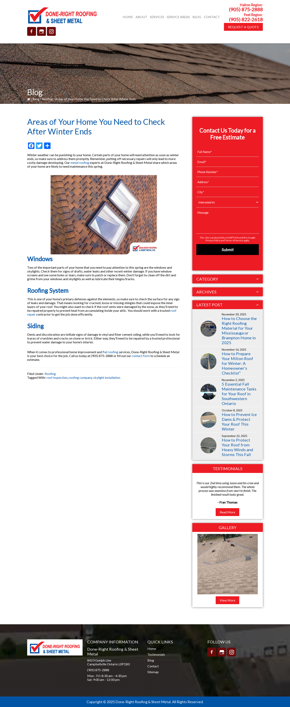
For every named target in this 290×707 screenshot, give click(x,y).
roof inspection (57, 377)
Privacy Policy (213, 240)
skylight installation (106, 377)
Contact (153, 666)
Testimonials (156, 654)
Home (151, 648)
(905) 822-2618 (246, 19)
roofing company (80, 377)
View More (227, 600)
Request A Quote (243, 27)
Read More (227, 512)
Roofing (47, 99)
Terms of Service (234, 240)
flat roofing (110, 352)
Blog (36, 99)
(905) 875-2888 (246, 9)
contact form (141, 356)
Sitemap (153, 672)
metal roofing (79, 162)
